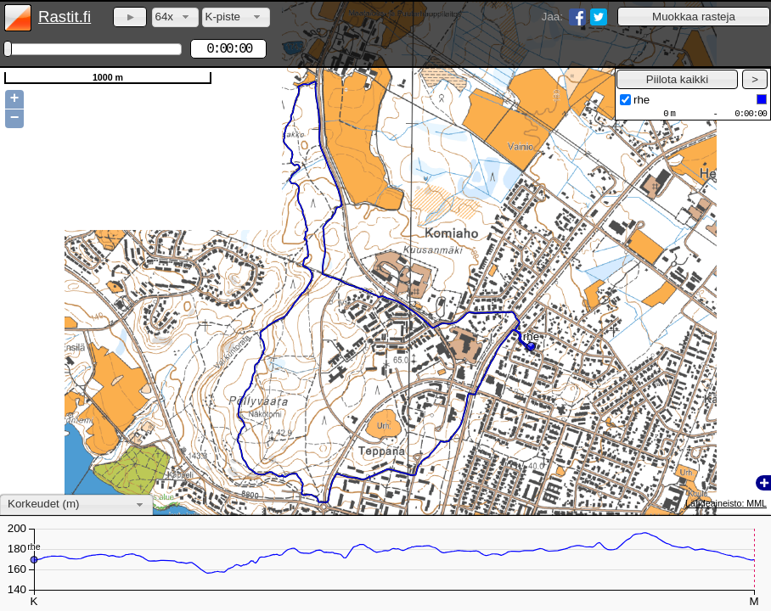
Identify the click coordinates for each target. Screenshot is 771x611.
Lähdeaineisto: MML (726, 503)
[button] (693, 16)
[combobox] (175, 17)
